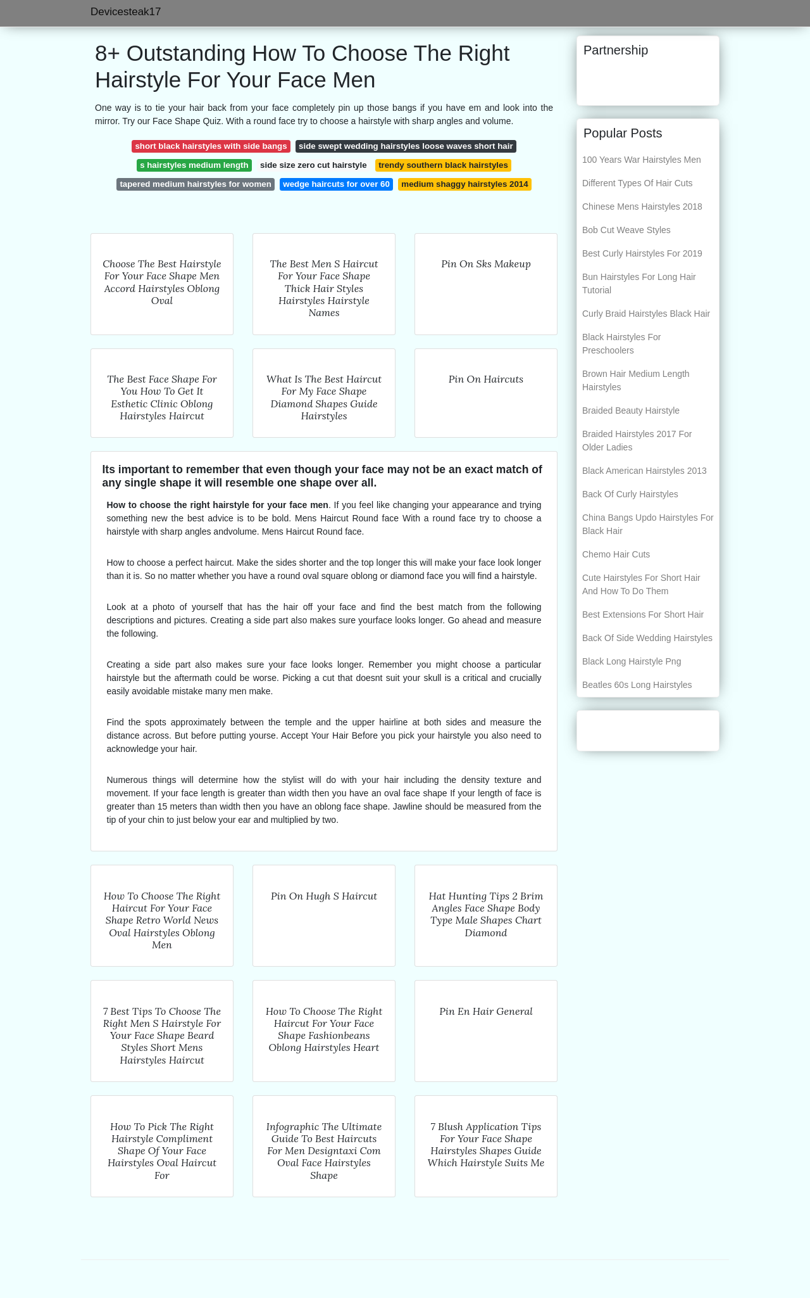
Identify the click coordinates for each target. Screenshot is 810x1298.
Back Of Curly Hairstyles (630, 494)
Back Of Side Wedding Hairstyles (647, 638)
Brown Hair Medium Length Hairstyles (636, 380)
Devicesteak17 (125, 12)
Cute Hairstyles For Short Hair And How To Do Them (641, 584)
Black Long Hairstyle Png (631, 661)
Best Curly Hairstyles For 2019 (642, 253)
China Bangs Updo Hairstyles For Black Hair (648, 524)
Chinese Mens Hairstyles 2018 (642, 206)
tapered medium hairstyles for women (195, 184)
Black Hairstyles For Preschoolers (621, 343)
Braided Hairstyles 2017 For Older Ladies (637, 440)
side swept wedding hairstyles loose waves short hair (406, 146)
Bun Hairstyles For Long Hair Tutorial (639, 283)
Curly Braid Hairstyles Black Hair (646, 314)
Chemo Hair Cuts (616, 554)
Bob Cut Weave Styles (626, 230)
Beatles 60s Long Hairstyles (637, 685)
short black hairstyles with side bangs (211, 146)
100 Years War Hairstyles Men (641, 160)
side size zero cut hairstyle (313, 165)
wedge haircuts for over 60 (336, 184)
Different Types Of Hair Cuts (637, 183)
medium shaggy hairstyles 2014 (464, 184)
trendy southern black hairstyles (443, 165)
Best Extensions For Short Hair (643, 614)
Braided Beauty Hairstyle (631, 410)
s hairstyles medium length (194, 165)
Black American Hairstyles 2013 (644, 471)
